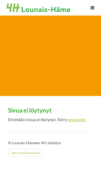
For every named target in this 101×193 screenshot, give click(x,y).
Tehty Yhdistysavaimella (25, 152)
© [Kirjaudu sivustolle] (10, 142)
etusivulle (76, 119)
